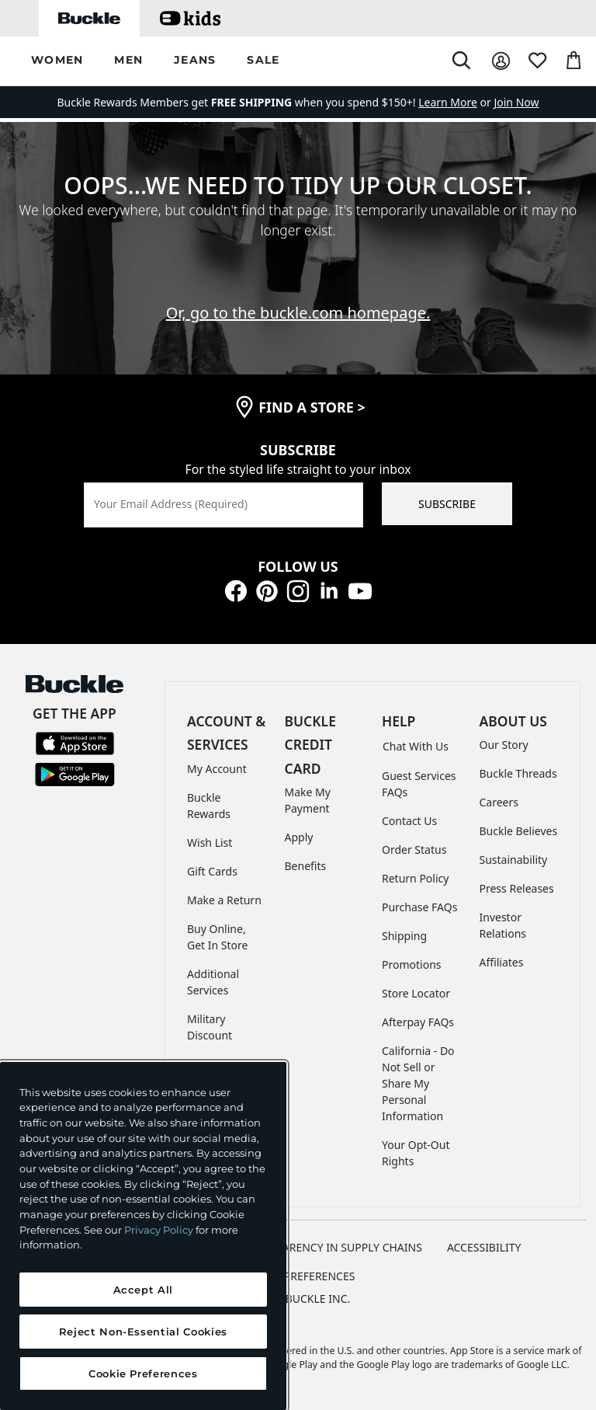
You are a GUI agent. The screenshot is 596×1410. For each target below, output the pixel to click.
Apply (299, 837)
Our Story (504, 744)
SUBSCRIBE (447, 503)
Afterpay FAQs (418, 1022)
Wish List (209, 842)
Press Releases (517, 888)
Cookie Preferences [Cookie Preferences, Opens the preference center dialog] (143, 1373)
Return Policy (415, 878)
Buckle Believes (519, 830)
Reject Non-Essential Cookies (143, 1331)
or (456, 102)
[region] (143, 1236)
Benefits (306, 865)
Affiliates (502, 962)
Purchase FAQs (419, 907)
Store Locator (416, 993)
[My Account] (501, 61)
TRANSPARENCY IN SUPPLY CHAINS (332, 1247)
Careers (499, 802)
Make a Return (224, 900)
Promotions (412, 964)
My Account (217, 768)
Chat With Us (416, 746)
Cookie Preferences (298, 1276)
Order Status (414, 849)
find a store (312, 407)
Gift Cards (212, 871)
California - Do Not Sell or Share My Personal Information (418, 1083)
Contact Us (409, 820)
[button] (57, 61)
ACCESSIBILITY (484, 1247)
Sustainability (514, 859)
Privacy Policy (158, 1230)
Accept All (143, 1289)
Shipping (404, 935)
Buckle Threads (518, 773)
